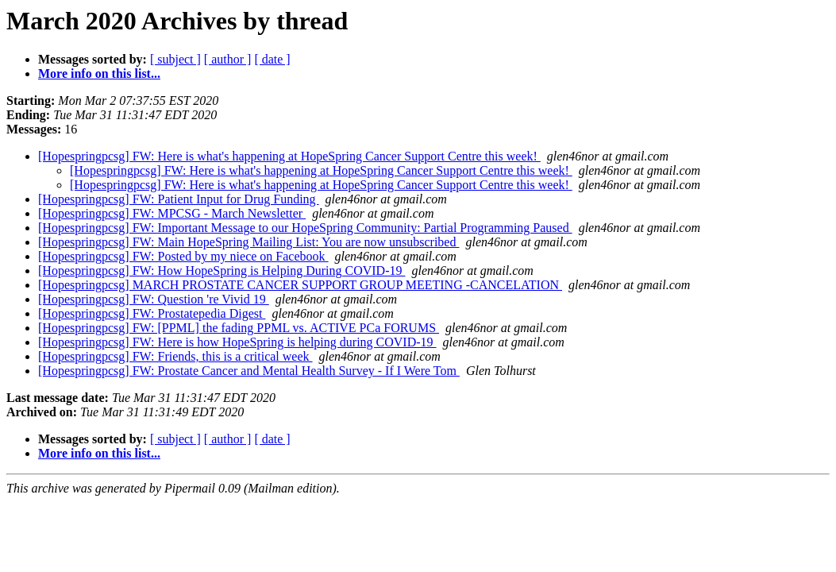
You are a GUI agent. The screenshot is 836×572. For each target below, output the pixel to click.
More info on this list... (99, 73)
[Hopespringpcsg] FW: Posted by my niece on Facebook (183, 256)
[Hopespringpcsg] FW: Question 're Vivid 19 (153, 299)
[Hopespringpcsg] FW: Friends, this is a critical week (175, 356)
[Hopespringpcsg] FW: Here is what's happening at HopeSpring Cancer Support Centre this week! (289, 156)
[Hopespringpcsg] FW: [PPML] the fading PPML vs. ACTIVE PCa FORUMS (238, 327)
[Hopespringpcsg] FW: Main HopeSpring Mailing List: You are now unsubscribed (248, 242)
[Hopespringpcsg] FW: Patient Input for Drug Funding (178, 199)
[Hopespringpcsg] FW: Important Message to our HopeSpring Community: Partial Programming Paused (305, 227)
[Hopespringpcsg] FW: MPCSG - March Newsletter (172, 213)
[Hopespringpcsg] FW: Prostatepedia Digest (151, 313)
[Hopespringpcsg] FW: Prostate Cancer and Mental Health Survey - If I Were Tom (249, 370)
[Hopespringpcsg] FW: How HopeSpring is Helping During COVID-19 (221, 270)
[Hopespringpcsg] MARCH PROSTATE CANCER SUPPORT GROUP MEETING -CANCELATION (300, 285)
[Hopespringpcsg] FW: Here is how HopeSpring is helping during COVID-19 (237, 342)
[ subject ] (175, 59)
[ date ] (272, 59)
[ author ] (228, 59)
